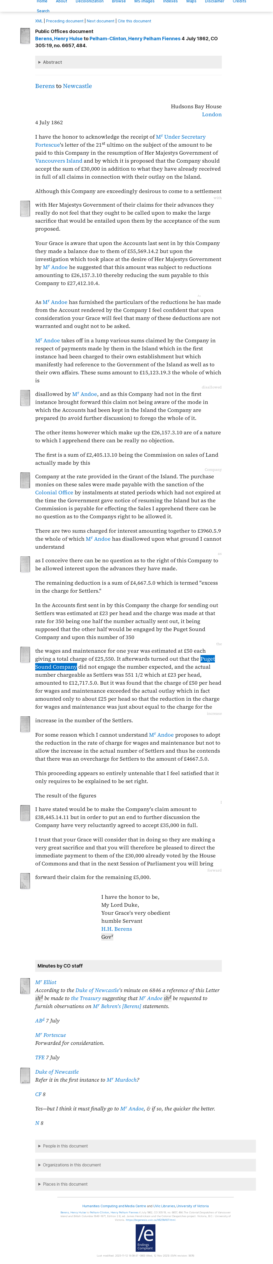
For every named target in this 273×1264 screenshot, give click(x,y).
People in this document (65, 1146)
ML (39, 21)
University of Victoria (192, 1206)
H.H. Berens (116, 929)
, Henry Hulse (59, 38)
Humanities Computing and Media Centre (114, 1206)
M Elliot (45, 982)
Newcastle (77, 86)
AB (40, 1020)
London (212, 114)
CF (38, 1094)
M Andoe (55, 267)
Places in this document (65, 1184)
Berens (45, 86)
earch (43, 11)
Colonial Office (54, 492)
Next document (100, 21)
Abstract (52, 62)
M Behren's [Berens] (117, 1006)
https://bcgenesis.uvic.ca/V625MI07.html (150, 1219)
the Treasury (86, 998)
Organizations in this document (72, 1164)
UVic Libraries (164, 1206)
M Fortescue (50, 1035)
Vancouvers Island (58, 160)
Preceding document (64, 21)
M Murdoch (122, 1080)
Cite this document (134, 21)
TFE (40, 1057)
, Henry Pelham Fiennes (135, 38)
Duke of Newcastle (97, 990)
